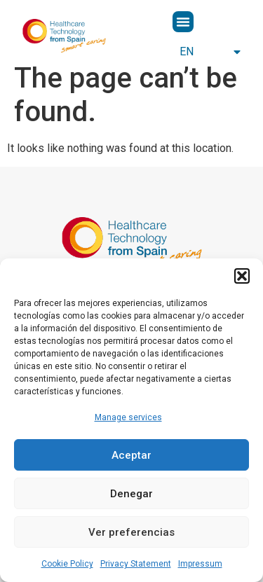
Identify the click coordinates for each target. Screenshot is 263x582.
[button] (242, 276)
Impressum (200, 564)
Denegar (131, 493)
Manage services (128, 417)
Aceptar (131, 455)
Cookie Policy (67, 564)
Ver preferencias (131, 532)
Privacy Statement (135, 564)
